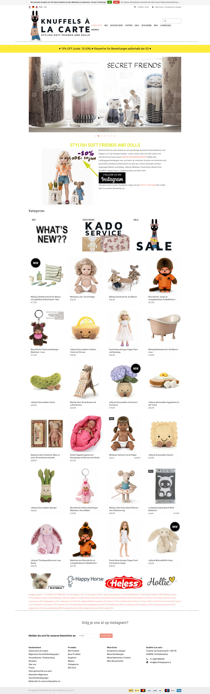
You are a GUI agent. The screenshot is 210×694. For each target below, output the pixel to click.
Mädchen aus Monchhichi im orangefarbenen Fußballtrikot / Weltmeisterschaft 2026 (83, 561)
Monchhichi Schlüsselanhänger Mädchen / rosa (45, 350)
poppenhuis (36, 608)
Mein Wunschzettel (115, 661)
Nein (116, 2)
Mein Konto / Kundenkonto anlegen (166, 7)
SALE (137, 25)
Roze (152, 598)
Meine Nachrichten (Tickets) (119, 658)
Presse (32, 668)
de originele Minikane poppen (92, 601)
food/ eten (168, 601)
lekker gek (116, 605)
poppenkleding (54, 608)
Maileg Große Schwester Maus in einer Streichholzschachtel (45, 456)
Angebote (72, 658)
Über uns (32, 664)
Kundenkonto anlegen (116, 651)
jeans (52, 605)
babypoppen (51, 601)
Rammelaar (139, 598)
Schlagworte (73, 664)
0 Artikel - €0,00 (141, 7)
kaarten (63, 605)
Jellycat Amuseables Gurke (43, 402)
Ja (109, 2)
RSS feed (72, 668)
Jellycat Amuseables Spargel (44, 508)
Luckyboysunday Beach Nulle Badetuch (161, 509)
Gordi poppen (93, 594)
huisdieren (40, 605)
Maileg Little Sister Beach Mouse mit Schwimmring (123, 509)
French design (75, 594)
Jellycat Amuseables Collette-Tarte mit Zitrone (83, 350)
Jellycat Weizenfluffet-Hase (160, 560)
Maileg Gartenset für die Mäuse (123, 297)
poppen (146, 605)
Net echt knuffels (106, 598)
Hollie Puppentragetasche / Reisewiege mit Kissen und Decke (85, 456)
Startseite (96, 25)
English (37, 7)
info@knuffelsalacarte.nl (160, 662)
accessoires (36, 601)
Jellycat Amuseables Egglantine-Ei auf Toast (163, 403)
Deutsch (33, 7)
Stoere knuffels (166, 598)
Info (156, 25)
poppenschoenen (93, 608)
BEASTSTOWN (57, 594)
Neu (106, 25)
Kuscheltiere (116, 25)
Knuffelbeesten (135, 594)
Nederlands (30, 7)
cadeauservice (68, 601)
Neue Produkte (74, 654)
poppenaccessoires (164, 605)
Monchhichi (88, 598)
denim (112, 601)
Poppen (128, 25)
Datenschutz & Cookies (38, 651)
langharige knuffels (98, 605)
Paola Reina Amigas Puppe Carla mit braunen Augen (123, 561)
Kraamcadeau (154, 594)
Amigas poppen (38, 594)
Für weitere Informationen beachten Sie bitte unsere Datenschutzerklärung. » (150, 2)
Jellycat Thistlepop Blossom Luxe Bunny (46, 561)
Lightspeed (69, 690)
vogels (108, 608)
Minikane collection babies (67, 598)
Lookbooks (165, 25)
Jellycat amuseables (113, 594)
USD (45, 7)
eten (146, 601)
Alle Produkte (73, 651)
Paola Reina (124, 598)
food (156, 601)
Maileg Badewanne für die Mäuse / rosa (163, 350)
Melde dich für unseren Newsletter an (44, 681)
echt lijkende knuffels (130, 601)
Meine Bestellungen (115, 654)
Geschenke (146, 25)
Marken (95, 30)
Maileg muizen (43, 598)
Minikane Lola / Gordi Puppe (82, 297)
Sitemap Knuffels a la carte (40, 671)
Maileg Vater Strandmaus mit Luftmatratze (83, 403)
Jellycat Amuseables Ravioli (160, 455)
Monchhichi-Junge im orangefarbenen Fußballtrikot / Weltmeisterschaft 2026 (162, 298)
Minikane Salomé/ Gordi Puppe (122, 455)
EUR (41, 7)
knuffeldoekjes (78, 605)
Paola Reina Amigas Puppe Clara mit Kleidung (123, 350)
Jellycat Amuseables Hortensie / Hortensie (123, 403)
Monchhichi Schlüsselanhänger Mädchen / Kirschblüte (84, 509)
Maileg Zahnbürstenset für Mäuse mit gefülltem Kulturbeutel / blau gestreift (46, 298)
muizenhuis (131, 605)
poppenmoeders (73, 608)
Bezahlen (33, 661)
